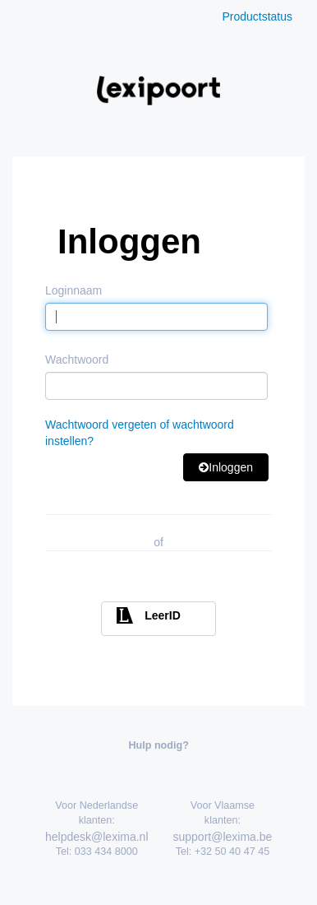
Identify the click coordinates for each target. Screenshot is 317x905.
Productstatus (257, 16)
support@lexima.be (223, 836)
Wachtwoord (76, 359)
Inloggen (226, 467)
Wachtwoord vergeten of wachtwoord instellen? (139, 433)
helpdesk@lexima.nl (97, 836)
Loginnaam (73, 290)
